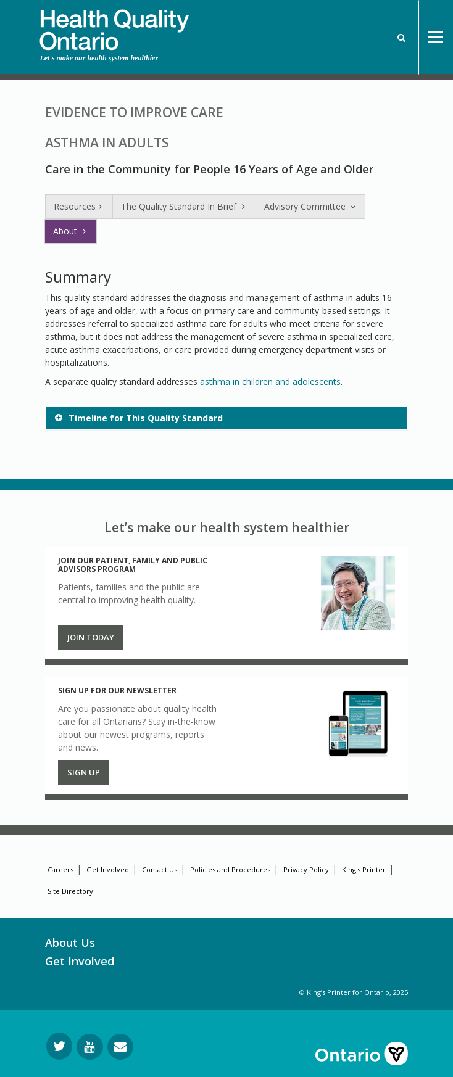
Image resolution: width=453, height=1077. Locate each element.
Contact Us (159, 869)
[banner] (114, 25)
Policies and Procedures (230, 869)
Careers (60, 869)
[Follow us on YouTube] (90, 1047)
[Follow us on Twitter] (59, 1046)
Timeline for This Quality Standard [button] (146, 418)
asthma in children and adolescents (270, 381)
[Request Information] (120, 1047)
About (70, 231)
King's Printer (364, 869)
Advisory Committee (310, 206)
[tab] (226, 418)
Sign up (83, 772)
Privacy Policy (306, 869)
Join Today (90, 637)
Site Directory (70, 891)
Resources (79, 206)
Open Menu (435, 37)
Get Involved (107, 869)
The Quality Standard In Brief (184, 206)
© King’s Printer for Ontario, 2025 (353, 992)
